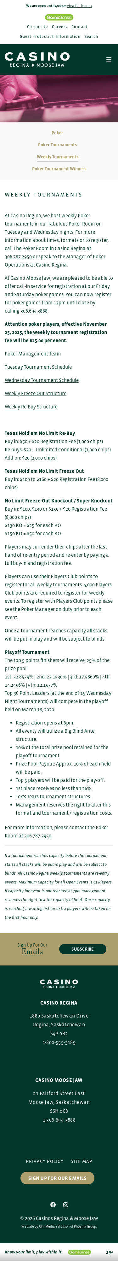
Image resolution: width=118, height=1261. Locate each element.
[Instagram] (65, 1205)
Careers (59, 27)
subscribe (82, 949)
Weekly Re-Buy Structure (31, 406)
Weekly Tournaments (57, 156)
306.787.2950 (18, 256)
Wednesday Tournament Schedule (42, 380)
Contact (79, 27)
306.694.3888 (34, 311)
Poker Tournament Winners (59, 168)
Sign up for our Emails (57, 1178)
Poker (57, 132)
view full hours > (79, 6)
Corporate (37, 27)
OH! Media (47, 1226)
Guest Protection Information (50, 36)
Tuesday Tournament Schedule (38, 367)
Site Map (81, 1161)
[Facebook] (53, 1205)
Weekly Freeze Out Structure (35, 393)
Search (91, 36)
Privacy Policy (45, 1161)
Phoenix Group (85, 1226)
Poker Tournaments (57, 144)
